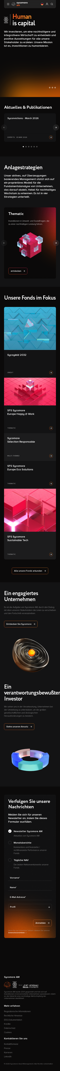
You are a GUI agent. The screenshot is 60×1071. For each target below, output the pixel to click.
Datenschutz (9, 1028)
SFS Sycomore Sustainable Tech (17, 538)
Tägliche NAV (33, 864)
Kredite (7, 1024)
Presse (7, 1048)
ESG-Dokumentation (13, 1020)
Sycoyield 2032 (16, 355)
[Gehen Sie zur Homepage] (20, 4)
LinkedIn (8, 1056)
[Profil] (30, 907)
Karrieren (8, 1052)
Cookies (8, 1032)
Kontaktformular (11, 1044)
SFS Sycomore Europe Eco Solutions (20, 467)
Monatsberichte (33, 848)
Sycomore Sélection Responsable (21, 440)
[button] (42, 4)
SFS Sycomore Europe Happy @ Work (20, 412)
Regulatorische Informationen (17, 1011)
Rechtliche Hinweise (13, 1015)
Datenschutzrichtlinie (16, 933)
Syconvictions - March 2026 (23, 118)
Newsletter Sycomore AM (28, 833)
